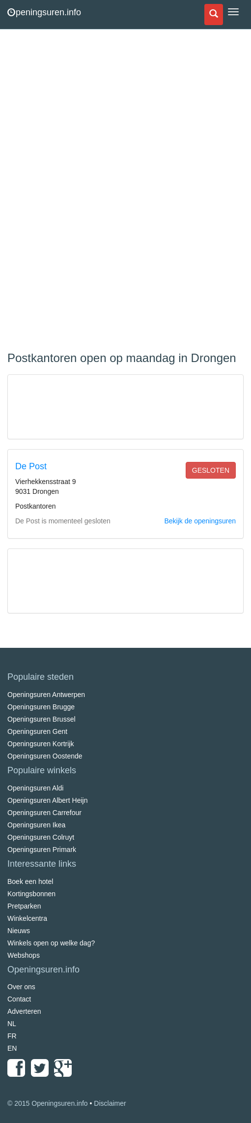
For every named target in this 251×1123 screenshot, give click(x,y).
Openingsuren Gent (37, 731)
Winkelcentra (27, 918)
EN (12, 1048)
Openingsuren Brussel (41, 719)
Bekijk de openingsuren (200, 521)
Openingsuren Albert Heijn (47, 800)
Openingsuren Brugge (41, 707)
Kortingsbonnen (31, 894)
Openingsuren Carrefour (44, 813)
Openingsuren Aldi (35, 788)
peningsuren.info (44, 12)
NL (11, 1024)
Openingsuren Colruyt (40, 837)
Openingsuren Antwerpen (46, 694)
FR (12, 1036)
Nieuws (18, 931)
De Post (31, 466)
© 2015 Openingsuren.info (47, 1103)
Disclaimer (110, 1103)
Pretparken (24, 906)
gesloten (210, 470)
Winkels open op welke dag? (51, 943)
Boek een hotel (30, 881)
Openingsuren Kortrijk (40, 744)
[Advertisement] (81, 191)
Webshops (23, 955)
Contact (19, 999)
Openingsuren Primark (41, 849)
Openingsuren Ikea (36, 825)
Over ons (21, 987)
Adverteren (24, 1011)
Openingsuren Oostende (45, 756)
